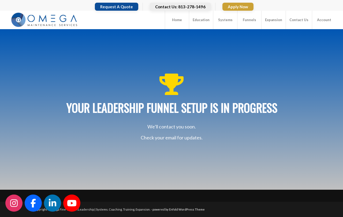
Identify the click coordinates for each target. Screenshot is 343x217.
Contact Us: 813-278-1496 (180, 6)
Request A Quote (116, 6)
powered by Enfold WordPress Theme (178, 209)
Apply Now (238, 6)
